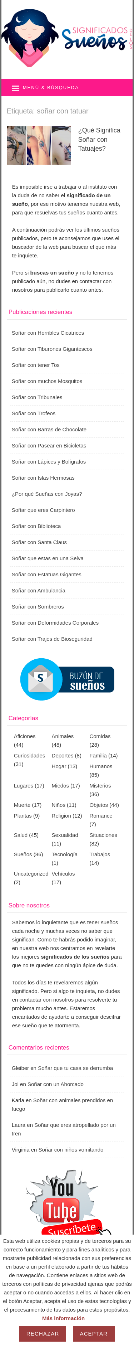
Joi (15, 1084)
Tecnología (65, 854)
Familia (97, 755)
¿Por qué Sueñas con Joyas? (47, 494)
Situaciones (103, 835)
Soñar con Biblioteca (36, 526)
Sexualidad (65, 835)
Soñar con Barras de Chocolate (49, 429)
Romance (100, 816)
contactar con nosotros (47, 1000)
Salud (21, 835)
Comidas (99, 736)
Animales (63, 736)
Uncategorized (31, 874)
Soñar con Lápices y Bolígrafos (49, 462)
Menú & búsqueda (51, 87)
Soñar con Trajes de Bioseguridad (52, 639)
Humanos (100, 766)
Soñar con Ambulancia (38, 590)
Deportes (63, 755)
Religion (61, 816)
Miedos (60, 785)
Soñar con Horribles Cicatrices (48, 333)
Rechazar (42, 1334)
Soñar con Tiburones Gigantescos (52, 349)
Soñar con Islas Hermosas (43, 478)
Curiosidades (29, 755)
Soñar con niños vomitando (71, 1150)
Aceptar (94, 1334)
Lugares (23, 785)
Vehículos (63, 874)
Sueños (23, 854)
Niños (58, 805)
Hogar (59, 766)
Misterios (100, 785)
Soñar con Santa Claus (39, 542)
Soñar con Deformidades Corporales (55, 623)
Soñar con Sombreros (38, 607)
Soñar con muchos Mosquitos (47, 381)
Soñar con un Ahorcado (56, 1084)
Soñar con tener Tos (36, 365)
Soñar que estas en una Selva (48, 558)
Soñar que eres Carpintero (43, 510)
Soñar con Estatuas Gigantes (46, 574)
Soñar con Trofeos (34, 413)
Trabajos (99, 854)
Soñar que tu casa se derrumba (75, 1068)
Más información (63, 1318)
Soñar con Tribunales (37, 397)
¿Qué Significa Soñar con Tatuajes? (99, 139)
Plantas (23, 816)
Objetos (98, 805)
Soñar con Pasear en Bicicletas (49, 445)
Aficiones (25, 736)
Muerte (22, 805)
